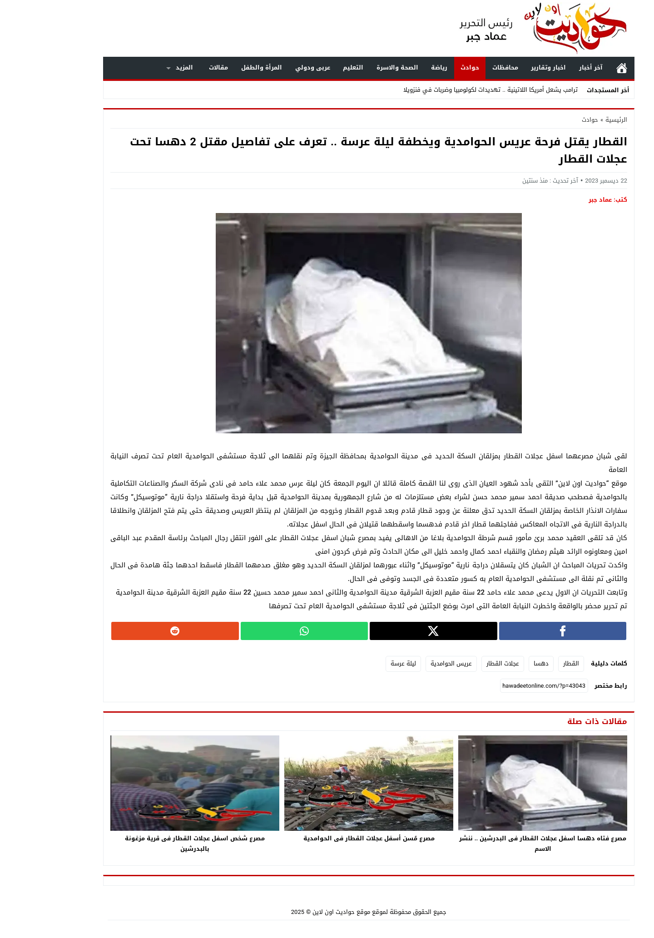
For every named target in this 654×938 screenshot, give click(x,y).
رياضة (397, 67)
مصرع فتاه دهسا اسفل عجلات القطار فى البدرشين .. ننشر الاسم (501, 843)
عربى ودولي (270, 67)
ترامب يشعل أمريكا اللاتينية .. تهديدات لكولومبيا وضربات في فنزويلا (449, 89)
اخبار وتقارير (506, 67)
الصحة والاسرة (356, 67)
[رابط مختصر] (502, 686)
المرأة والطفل (219, 67)
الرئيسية (580, 68)
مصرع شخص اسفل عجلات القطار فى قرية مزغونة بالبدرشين (153, 843)
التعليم (311, 67)
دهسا (499, 663)
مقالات (176, 67)
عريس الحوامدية (409, 663)
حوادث (428, 67)
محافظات (463, 67)
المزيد (142, 67)
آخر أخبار (549, 67)
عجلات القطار (461, 663)
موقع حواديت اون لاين (299, 912)
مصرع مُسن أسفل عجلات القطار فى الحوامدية (327, 838)
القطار (529, 663)
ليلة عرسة (361, 663)
